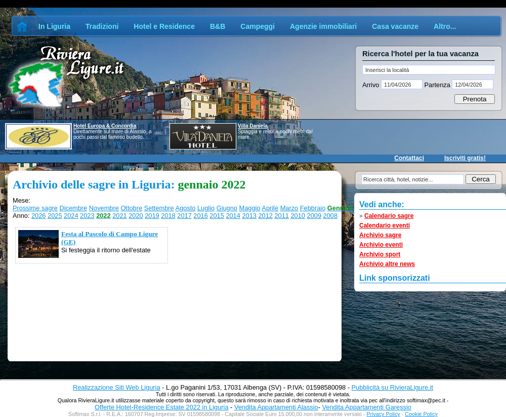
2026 (38, 215)
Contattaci (409, 158)
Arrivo (371, 85)
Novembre (104, 208)
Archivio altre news (387, 264)
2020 (136, 215)
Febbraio (313, 208)
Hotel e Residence (164, 26)
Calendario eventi (384, 225)
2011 (281, 215)
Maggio (250, 208)
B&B (217, 26)
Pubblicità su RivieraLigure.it (392, 387)
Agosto (186, 208)
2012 (265, 215)
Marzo (289, 208)
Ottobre (131, 208)
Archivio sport (379, 254)
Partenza (437, 85)
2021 (119, 215)
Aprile (270, 208)
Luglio (206, 208)
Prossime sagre (35, 208)
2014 (233, 215)
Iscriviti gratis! (465, 158)
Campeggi (257, 26)
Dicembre (73, 208)
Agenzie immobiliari (323, 26)
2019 (152, 215)
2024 (71, 215)
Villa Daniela (253, 126)
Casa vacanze (395, 26)
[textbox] (428, 69)
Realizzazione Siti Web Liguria (116, 387)
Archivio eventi (381, 244)
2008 (330, 215)
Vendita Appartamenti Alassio (276, 407)
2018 (168, 215)
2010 (298, 215)
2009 (314, 215)
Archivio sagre (380, 235)
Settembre (159, 208)
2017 (184, 215)
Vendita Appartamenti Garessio (366, 407)
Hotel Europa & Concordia (104, 126)
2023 (87, 215)
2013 (249, 215)
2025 (55, 215)
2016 (200, 215)
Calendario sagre (388, 215)
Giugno (227, 208)
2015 (216, 215)
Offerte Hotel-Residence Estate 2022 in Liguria (161, 407)
